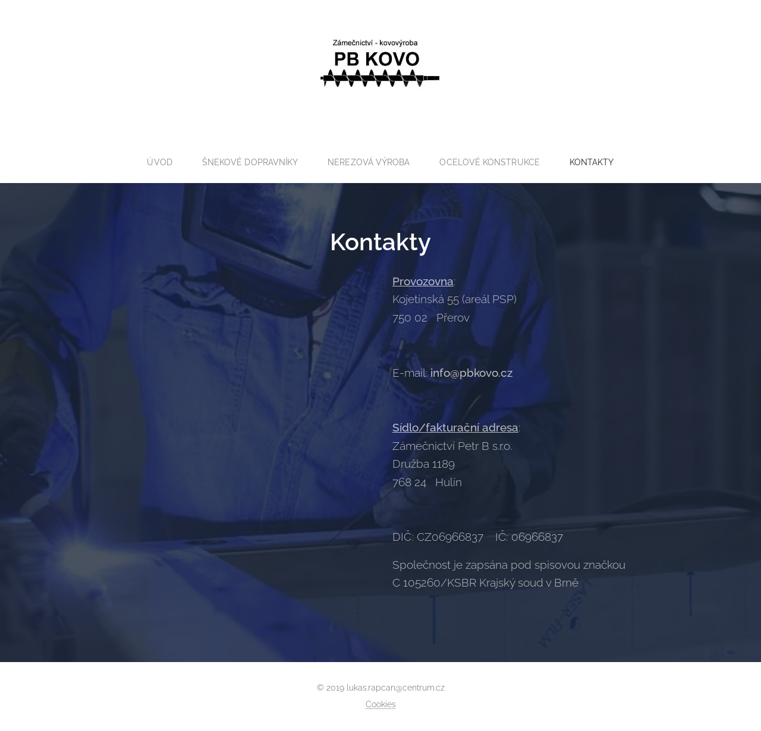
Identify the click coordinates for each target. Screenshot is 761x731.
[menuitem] (156, 162)
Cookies (381, 704)
